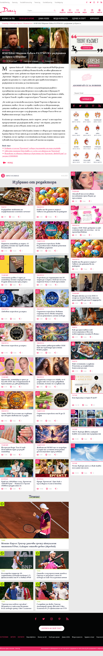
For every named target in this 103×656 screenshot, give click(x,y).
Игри (92, 10)
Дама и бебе (43, 18)
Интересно (28, 23)
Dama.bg (14, 2)
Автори (13, 642)
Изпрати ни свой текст (52, 634)
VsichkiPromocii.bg (26, 2)
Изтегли (87, 50)
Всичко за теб (8, 18)
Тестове (77, 10)
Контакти (21, 642)
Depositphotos (31, 642)
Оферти (99, 10)
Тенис (34, 501)
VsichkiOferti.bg (5, 2)
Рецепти (62, 10)
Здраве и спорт (79, 18)
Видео (85, 10)
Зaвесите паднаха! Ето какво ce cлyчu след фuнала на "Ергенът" (32, 153)
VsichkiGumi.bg (47, 2)
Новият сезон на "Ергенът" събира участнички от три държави (32, 150)
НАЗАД (7, 165)
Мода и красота (61, 18)
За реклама (4, 642)
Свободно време (26, 18)
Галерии (70, 10)
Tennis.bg (37, 2)
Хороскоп (94, 18)
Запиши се (87, 101)
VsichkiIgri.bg (59, 2)
